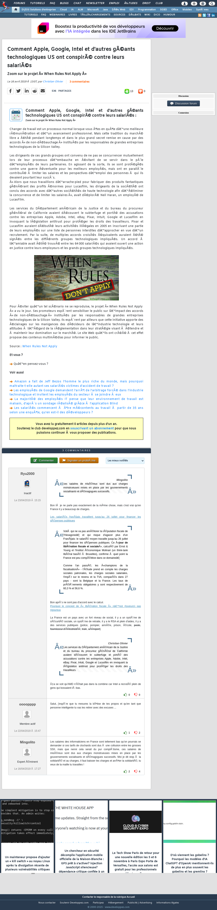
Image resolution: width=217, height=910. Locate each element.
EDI (131, 9)
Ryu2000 (28, 481)
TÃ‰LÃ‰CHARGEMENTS (95, 14)
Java (105, 9)
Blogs (64, 3)
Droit (146, 3)
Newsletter (95, 3)
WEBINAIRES (57, 14)
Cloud (63, 9)
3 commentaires (79, 84)
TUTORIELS (31, 14)
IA (72, 9)
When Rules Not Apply (39, 349)
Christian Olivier (53, 84)
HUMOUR (169, 14)
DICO (157, 14)
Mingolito (27, 750)
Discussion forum (183, 103)
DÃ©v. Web (118, 9)
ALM (80, 9)
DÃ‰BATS (135, 14)
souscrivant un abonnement (92, 431)
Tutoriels (37, 3)
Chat (77, 3)
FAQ (52, 3)
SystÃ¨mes (202, 9)
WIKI (147, 14)
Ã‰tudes (131, 3)
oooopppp (27, 712)
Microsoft (93, 9)
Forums (19, 3)
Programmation (147, 9)
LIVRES (72, 14)
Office (174, 9)
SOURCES (119, 14)
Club (159, 3)
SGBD (163, 9)
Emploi (114, 3)
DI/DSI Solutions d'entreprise (39, 9)
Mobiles (187, 9)
